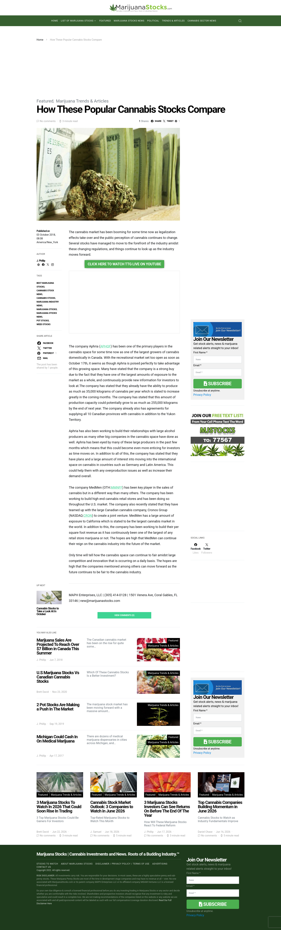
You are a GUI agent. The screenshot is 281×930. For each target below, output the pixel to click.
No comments (48, 121)
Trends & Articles (173, 21)
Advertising (159, 864)
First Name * (200, 352)
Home (54, 21)
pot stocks (43, 320)
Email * (197, 365)
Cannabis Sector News (202, 21)
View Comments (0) (124, 615)
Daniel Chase (205, 831)
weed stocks (43, 324)
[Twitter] (206, 548)
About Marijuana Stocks (77, 864)
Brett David (43, 691)
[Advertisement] (140, 68)
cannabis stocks (46, 298)
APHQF (105, 346)
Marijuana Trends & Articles (82, 101)
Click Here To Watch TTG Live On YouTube (124, 264)
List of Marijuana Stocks (77, 21)
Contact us (44, 867)
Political (153, 21)
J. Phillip (41, 260)
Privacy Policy (202, 394)
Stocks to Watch (47, 864)
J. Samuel (95, 831)
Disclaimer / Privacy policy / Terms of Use (122, 864)
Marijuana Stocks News (129, 21)
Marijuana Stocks (47, 309)
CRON (88, 515)
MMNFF (116, 487)
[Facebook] (196, 548)
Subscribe (217, 383)
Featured (105, 21)
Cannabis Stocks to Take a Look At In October (48, 611)
